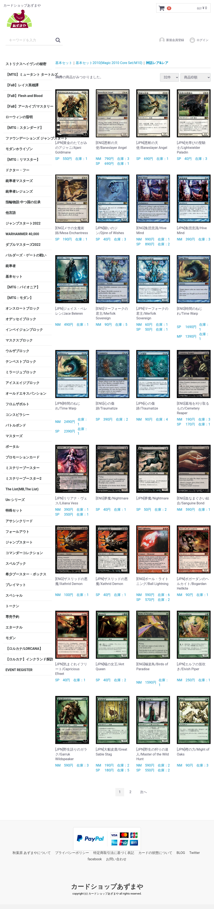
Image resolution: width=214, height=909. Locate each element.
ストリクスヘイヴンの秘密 (26, 64)
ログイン (198, 40)
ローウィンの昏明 (19, 117)
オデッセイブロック (21, 319)
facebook (95, 859)
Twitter (194, 853)
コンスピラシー (17, 415)
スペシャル (14, 595)
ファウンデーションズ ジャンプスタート (29, 138)
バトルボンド (16, 425)
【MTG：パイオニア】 (23, 287)
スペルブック (16, 564)
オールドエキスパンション (26, 393)
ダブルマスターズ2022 (23, 245)
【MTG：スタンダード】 (24, 128)
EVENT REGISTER (19, 670)
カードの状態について (155, 853)
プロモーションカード (23, 457)
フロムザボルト (17, 404)
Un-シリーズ (15, 500)
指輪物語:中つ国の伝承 (23, 202)
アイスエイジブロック (23, 383)
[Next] (143, 792)
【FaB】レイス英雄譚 (22, 85)
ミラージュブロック (21, 372)
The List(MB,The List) (22, 489)
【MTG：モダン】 (19, 298)
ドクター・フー (17, 170)
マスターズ (14, 436)
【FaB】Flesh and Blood (24, 96)
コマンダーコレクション (24, 553)
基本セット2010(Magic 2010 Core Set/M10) (109, 63)
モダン (11, 638)
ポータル (12, 447)
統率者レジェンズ (19, 191)
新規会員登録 (171, 40)
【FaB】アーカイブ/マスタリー (29, 106)
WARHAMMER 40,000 (22, 234)
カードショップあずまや (107, 886)
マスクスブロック (19, 340)
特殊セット (14, 510)
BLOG (181, 853)
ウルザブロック (17, 351)
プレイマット (16, 585)
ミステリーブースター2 (23, 479)
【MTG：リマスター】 (23, 160)
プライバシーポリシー (72, 853)
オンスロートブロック (23, 308)
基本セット (14, 277)
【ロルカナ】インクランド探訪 (29, 659)
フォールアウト (17, 532)
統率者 (11, 266)
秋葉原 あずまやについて (32, 853)
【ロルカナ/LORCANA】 (24, 649)
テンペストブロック (21, 362)
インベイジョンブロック (24, 330)
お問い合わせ (116, 859)
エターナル (14, 627)
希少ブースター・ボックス (26, 574)
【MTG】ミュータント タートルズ (29, 75)
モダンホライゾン (19, 149)
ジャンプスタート (19, 542)
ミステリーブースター (23, 468)
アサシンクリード (19, 521)
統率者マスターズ (19, 181)
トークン (12, 606)
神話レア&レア (157, 63)
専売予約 (12, 617)
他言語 (11, 213)
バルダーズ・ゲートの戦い (26, 255)
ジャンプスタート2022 (23, 223)
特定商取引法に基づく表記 (113, 853)
